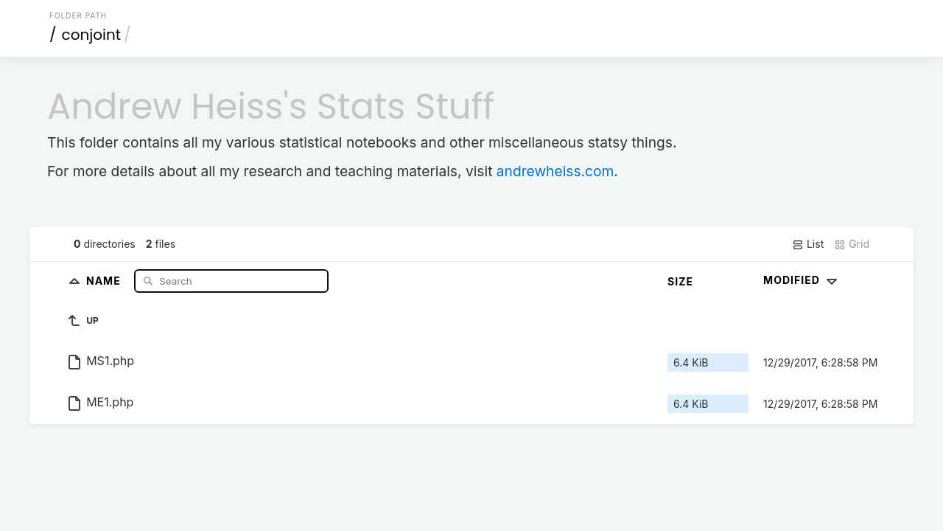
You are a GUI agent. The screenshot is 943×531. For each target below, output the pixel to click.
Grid (851, 244)
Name (105, 280)
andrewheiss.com (555, 171)
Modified (802, 280)
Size (680, 281)
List (808, 244)
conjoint (92, 34)
